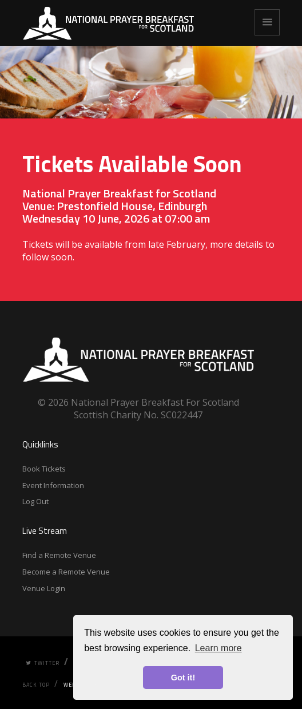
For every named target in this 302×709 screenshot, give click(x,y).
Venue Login (43, 588)
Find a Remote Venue (59, 555)
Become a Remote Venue (66, 572)
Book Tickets (44, 469)
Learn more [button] (218, 648)
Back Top (36, 684)
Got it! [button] (183, 677)
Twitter (42, 663)
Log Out (35, 501)
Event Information (53, 485)
